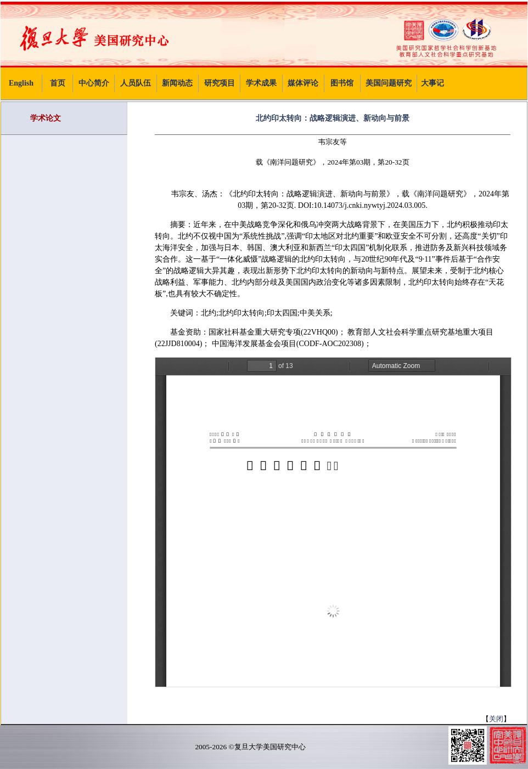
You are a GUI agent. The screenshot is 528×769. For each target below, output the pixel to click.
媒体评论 (303, 83)
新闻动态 (177, 83)
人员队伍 (135, 83)
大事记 (432, 83)
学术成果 (261, 83)
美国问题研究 (389, 83)
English (21, 83)
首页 (57, 83)
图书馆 (341, 83)
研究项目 (219, 83)
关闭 (496, 719)
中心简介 (93, 83)
